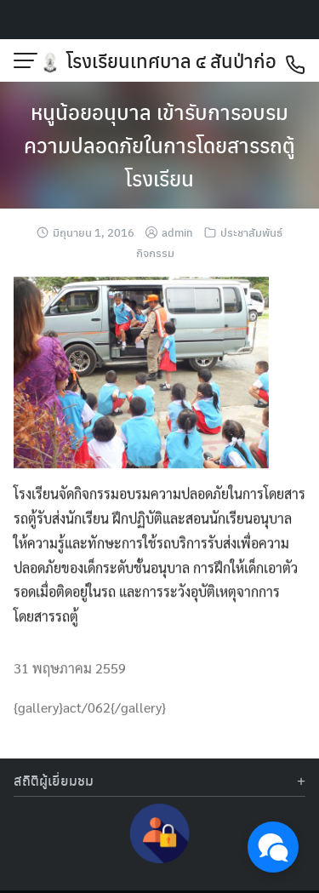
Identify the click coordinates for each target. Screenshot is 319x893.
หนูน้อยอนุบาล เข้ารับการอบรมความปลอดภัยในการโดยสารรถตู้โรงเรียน (159, 144)
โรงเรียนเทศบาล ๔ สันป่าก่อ (171, 60)
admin (177, 232)
